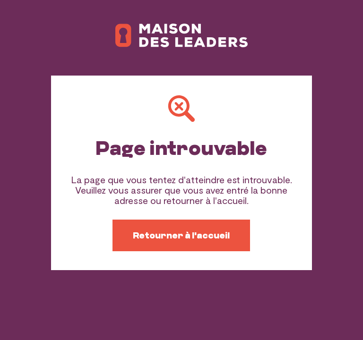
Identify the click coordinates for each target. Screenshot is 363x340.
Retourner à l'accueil (181, 235)
